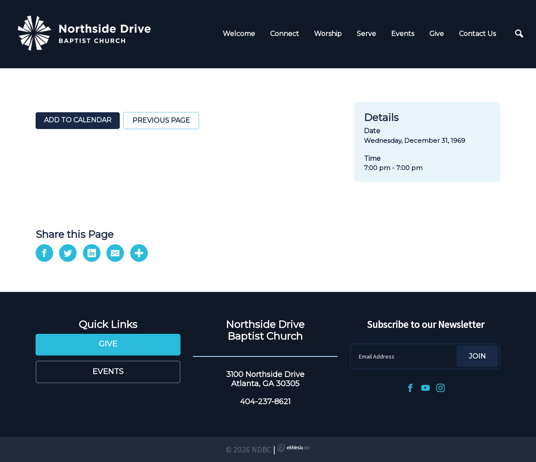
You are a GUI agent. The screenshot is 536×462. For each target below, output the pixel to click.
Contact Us (477, 34)
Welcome (239, 34)
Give (436, 34)
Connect (284, 34)
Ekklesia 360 (293, 448)
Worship (328, 34)
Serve (366, 34)
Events (402, 34)
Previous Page (161, 120)
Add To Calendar (77, 120)
